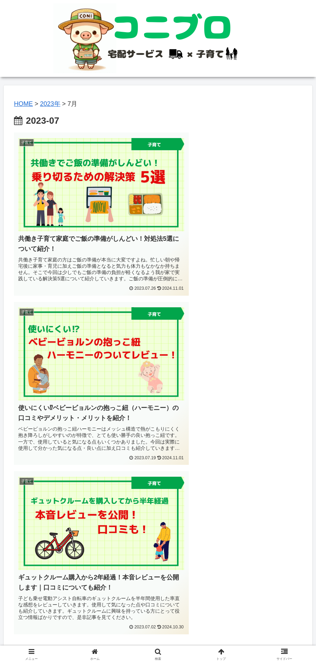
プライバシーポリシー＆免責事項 (140, 641)
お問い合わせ (198, 641)
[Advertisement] (158, 520)
